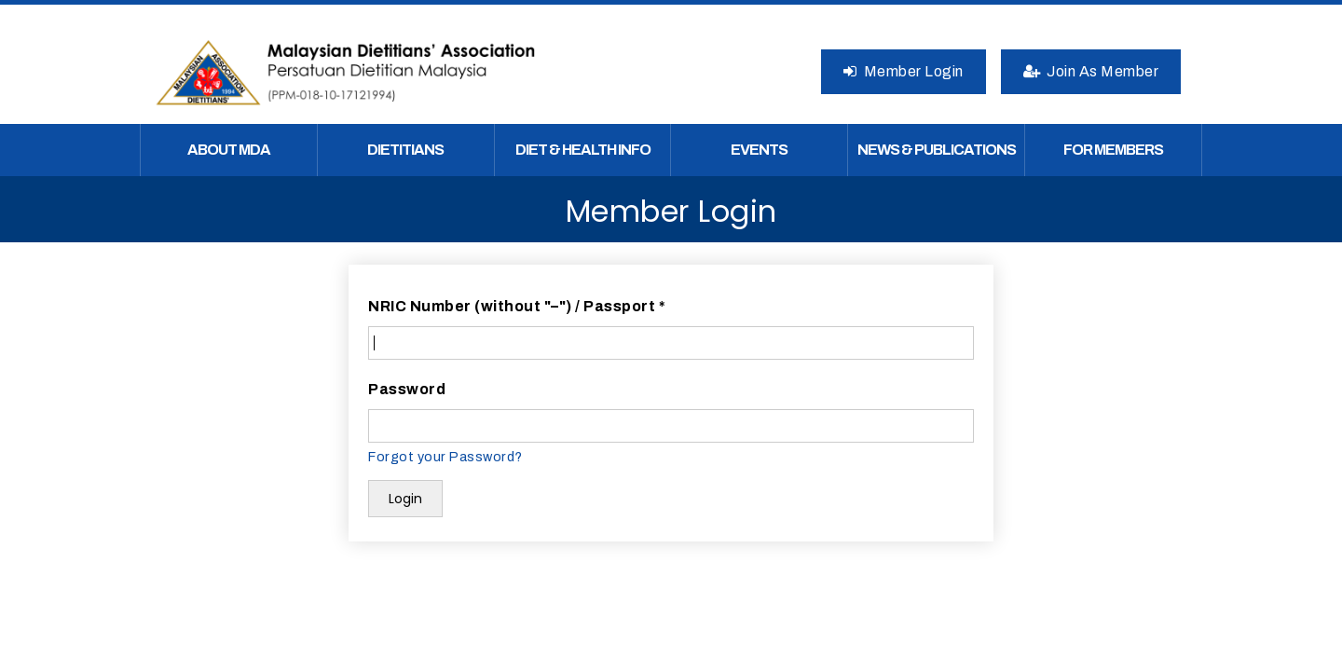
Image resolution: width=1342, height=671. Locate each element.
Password (406, 389)
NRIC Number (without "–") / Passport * (516, 306)
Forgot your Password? (445, 456)
